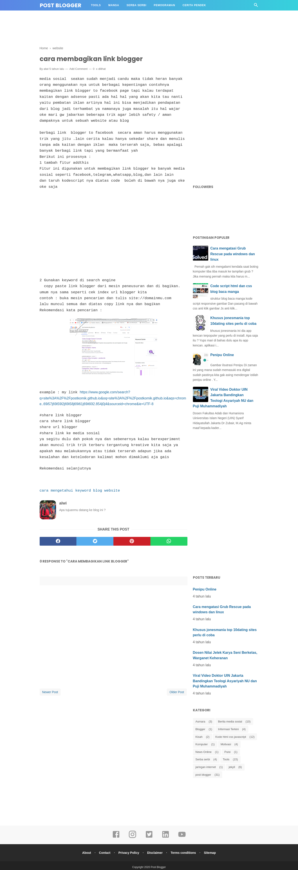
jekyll (232, 767)
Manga (113, 5)
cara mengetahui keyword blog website (80, 490)
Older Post (176, 691)
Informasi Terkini (228, 729)
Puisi (227, 752)
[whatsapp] (168, 540)
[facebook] (58, 540)
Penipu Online (222, 355)
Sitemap (210, 852)
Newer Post (50, 691)
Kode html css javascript (230, 736)
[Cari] (256, 6)
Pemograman (164, 5)
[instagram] (132, 837)
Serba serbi (203, 759)
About (85, 852)
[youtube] (182, 837)
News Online (204, 752)
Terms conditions (183, 852)
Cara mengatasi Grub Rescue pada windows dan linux (232, 253)
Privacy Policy (128, 852)
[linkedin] (165, 837)
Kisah (199, 736)
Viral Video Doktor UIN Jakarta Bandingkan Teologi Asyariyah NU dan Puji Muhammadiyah (225, 681)
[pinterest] (131, 540)
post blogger (203, 774)
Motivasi (225, 744)
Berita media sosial (230, 721)
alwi (46, 69)
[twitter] (94, 540)
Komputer (202, 744)
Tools (96, 5)
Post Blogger (60, 5)
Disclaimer (155, 852)
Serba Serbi (136, 5)
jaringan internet (206, 767)
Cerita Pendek (194, 5)
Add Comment (78, 69)
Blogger (200, 729)
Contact (104, 852)
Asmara (200, 721)
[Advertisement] (149, 29)
